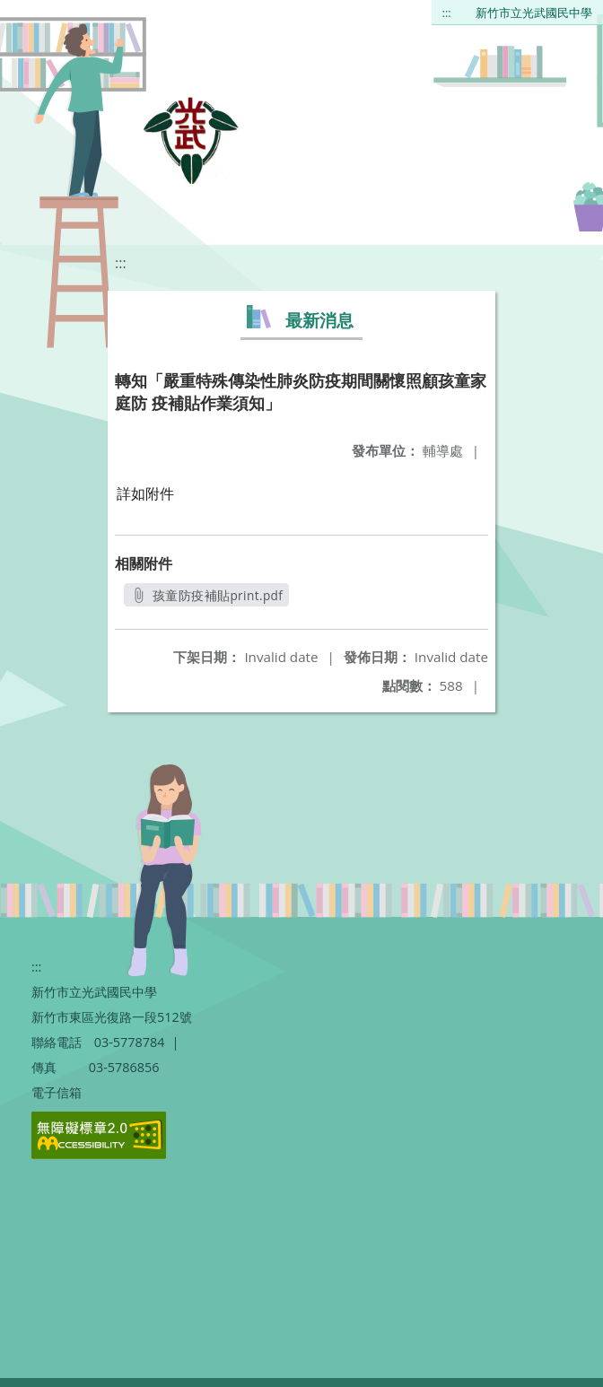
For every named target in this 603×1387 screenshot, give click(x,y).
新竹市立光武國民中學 (534, 12)
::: (446, 12)
